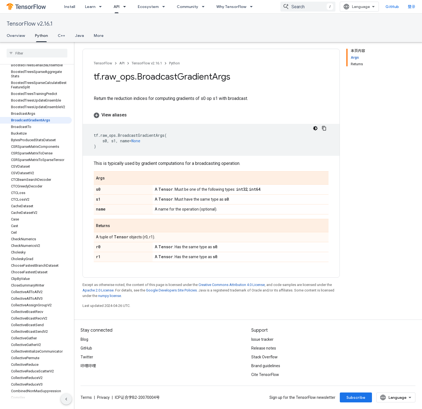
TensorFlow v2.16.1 (30, 23)
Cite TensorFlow (265, 374)
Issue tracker (262, 339)
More (99, 35)
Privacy (103, 397)
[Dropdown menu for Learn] (102, 6)
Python (174, 63)
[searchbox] (37, 53)
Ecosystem (148, 6)
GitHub (392, 6)
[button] (211, 115)
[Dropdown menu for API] (126, 6)
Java (79, 35)
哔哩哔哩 (88, 366)
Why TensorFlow (231, 6)
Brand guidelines (265, 366)
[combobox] (307, 7)
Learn (90, 6)
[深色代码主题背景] (315, 128)
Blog (84, 339)
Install (69, 6)
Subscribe (355, 397)
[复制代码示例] (324, 128)
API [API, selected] (117, 6)
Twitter (87, 357)
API (122, 63)
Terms (86, 397)
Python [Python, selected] (41, 35)
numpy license (109, 296)
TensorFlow (103, 63)
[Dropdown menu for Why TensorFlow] (253, 6)
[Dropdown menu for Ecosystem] (165, 6)
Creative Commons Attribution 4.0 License (231, 285)
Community (187, 6)
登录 (411, 6)
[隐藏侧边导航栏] (66, 399)
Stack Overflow (264, 357)
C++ (61, 35)
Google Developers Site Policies (171, 290)
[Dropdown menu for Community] (204, 6)
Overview (16, 35)
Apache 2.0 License (98, 290)
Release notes (263, 348)
